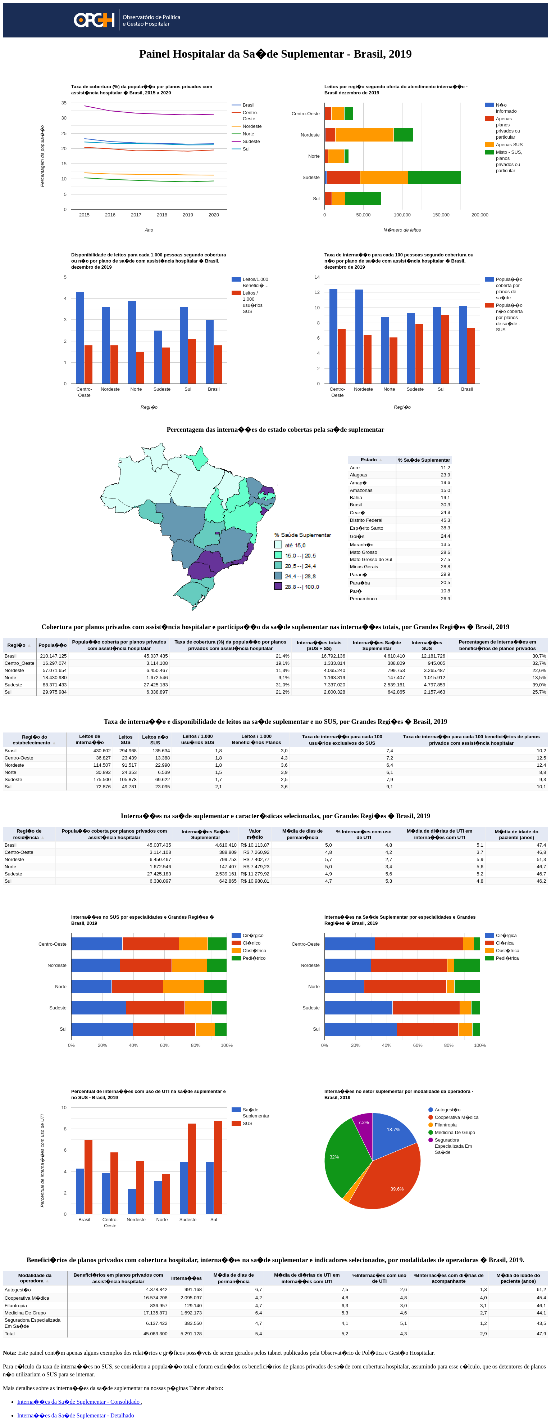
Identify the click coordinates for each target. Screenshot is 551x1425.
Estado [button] (372, 459)
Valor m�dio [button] (255, 834)
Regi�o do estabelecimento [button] (34, 739)
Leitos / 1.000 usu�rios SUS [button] (197, 739)
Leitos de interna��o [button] (90, 739)
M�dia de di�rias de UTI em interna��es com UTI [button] (439, 834)
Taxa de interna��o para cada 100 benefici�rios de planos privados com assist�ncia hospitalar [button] (471, 740)
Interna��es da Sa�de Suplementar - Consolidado (79, 1402)
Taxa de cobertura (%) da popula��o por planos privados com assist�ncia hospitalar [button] (230, 645)
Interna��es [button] (186, 1278)
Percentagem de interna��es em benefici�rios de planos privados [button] (497, 645)
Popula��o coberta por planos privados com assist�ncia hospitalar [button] (119, 645)
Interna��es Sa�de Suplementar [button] (377, 645)
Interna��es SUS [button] (426, 645)
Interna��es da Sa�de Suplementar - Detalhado (75, 1415)
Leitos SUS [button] (126, 739)
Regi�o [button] (20, 645)
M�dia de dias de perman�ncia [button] (302, 834)
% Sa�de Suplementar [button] (424, 460)
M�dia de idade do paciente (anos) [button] (516, 834)
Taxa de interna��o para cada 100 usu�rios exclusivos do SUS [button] (342, 740)
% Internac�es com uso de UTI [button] (364, 834)
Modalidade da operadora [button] (35, 1278)
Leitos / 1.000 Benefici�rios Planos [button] (256, 739)
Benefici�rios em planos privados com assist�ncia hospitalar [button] (118, 1278)
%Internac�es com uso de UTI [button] (379, 1278)
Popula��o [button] (52, 645)
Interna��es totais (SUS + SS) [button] (319, 645)
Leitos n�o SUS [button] (155, 739)
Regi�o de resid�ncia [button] (29, 834)
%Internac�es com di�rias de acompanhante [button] (449, 1278)
